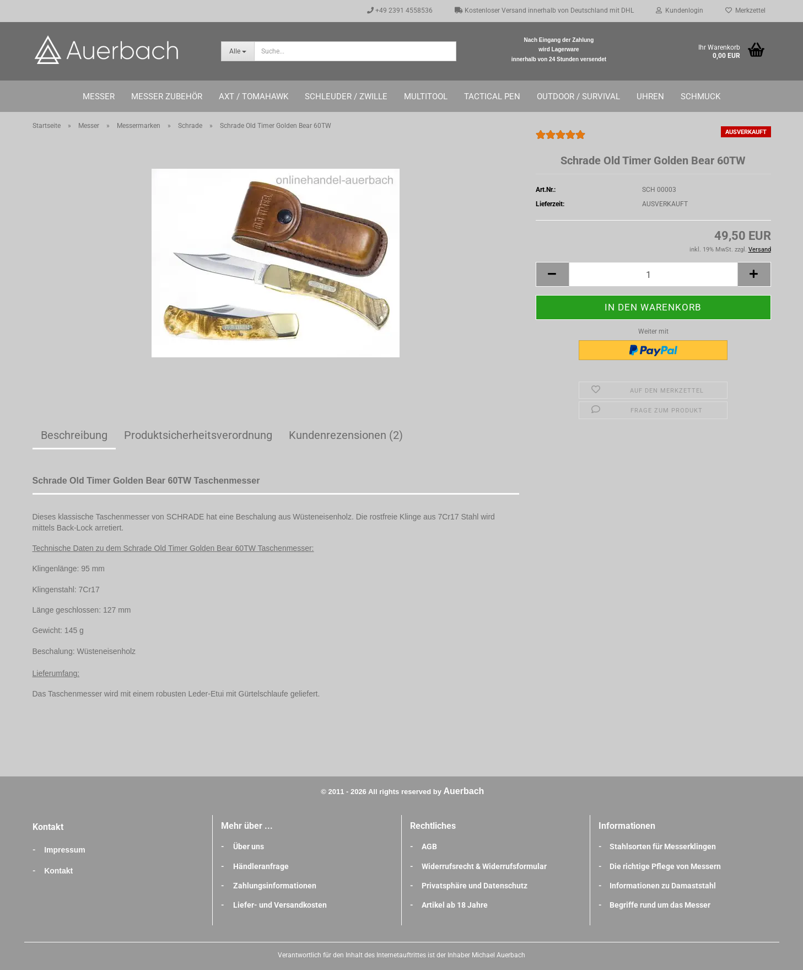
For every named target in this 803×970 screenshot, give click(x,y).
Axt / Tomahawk (253, 96)
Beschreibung (74, 435)
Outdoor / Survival (578, 96)
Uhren (650, 96)
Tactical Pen (492, 96)
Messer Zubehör (166, 96)
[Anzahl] (653, 274)
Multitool (426, 96)
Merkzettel (745, 10)
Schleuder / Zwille (346, 96)
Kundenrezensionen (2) (346, 435)
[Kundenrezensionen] (560, 139)
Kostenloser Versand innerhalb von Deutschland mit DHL (544, 10)
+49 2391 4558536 (400, 10)
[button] (552, 274)
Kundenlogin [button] (679, 10)
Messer (99, 96)
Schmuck (700, 96)
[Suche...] (237, 51)
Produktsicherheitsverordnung (198, 435)
